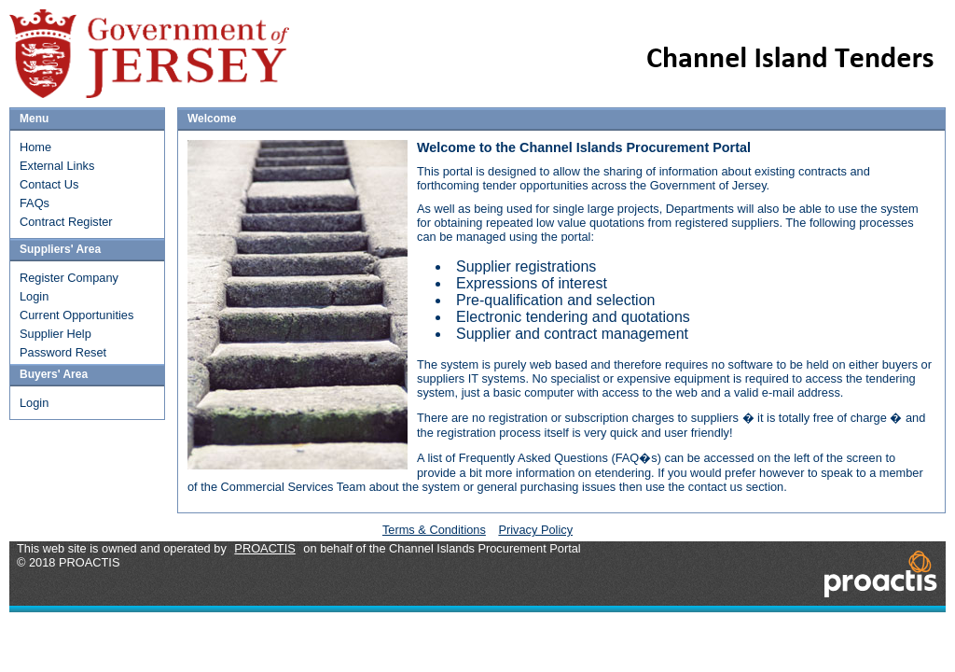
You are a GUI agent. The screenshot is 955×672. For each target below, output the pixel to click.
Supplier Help (55, 334)
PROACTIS (264, 548)
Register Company (69, 278)
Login (34, 296)
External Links (57, 166)
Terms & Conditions (434, 530)
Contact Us (49, 184)
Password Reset (63, 352)
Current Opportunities (76, 315)
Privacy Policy (535, 530)
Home (35, 147)
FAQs (34, 203)
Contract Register (66, 222)
